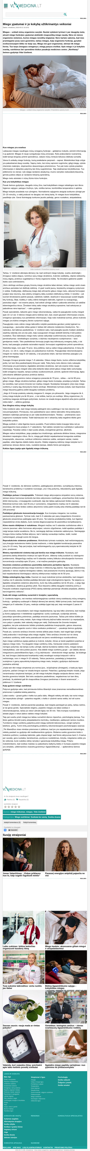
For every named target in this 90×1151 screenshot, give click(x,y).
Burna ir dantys (8, 1109)
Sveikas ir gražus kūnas (13, 1127)
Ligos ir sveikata (12, 1074)
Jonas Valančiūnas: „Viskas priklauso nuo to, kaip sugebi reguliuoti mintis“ (22, 874)
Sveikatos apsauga (13, 1143)
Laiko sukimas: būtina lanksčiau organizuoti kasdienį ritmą (19, 947)
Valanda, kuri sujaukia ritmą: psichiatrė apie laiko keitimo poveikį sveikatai (22, 1066)
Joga (6, 1132)
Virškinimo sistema (10, 1084)
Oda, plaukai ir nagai (10, 1098)
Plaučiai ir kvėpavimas (11, 1081)
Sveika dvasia (54, 817)
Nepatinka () (24, 800)
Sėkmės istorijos (10, 1137)
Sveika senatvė (64, 1085)
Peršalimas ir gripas (37, 1084)
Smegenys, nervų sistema (12, 1088)
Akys (5, 1104)
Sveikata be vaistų (39, 817)
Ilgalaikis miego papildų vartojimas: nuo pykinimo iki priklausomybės (65, 1066)
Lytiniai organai (8, 1096)
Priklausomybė (35, 1094)
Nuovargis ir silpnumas (38, 1099)
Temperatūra (35, 1086)
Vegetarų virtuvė (10, 1129)
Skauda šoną (35, 1090)
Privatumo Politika (63, 1147)
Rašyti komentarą (29, 822)
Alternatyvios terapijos (13, 1121)
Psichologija (63, 1077)
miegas (29, 812)
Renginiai (35, 1116)
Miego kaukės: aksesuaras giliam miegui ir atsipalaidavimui (65, 947)
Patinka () (11, 800)
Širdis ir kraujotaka (10, 1079)
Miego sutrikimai (22, 817)
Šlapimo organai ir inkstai (12, 1090)
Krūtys (6, 1102)
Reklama (83, 18)
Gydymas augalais (11, 1119)
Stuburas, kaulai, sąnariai (12, 1092)
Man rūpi (7, 1077)
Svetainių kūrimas (69, 1150)
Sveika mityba (9, 1124)
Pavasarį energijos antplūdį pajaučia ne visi (65, 874)
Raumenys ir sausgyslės (11, 1094)
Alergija (33, 1080)
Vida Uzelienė (40, 812)
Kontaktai (48, 1147)
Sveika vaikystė (64, 1080)
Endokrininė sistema (10, 1086)
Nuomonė (35, 1143)
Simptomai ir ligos (38, 1077)
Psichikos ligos (8, 1111)
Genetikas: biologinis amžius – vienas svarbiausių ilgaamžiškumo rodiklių (64, 1026)
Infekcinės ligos (36, 1101)
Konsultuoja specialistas (70, 1116)
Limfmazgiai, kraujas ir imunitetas (14, 1100)
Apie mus (17, 1147)
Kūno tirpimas (35, 1088)
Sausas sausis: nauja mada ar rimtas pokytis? (21, 1026)
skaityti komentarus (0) (12, 822)
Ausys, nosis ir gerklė (10, 1107)
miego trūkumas (18, 812)
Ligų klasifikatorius (32, 1147)
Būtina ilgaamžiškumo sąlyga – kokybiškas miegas (60, 987)
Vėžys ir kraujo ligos (37, 1082)
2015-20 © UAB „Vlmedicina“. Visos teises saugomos (32, 1150)
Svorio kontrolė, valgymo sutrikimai (42, 1092)
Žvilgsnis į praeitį (64, 1082)
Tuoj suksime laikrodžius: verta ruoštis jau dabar (22, 987)
